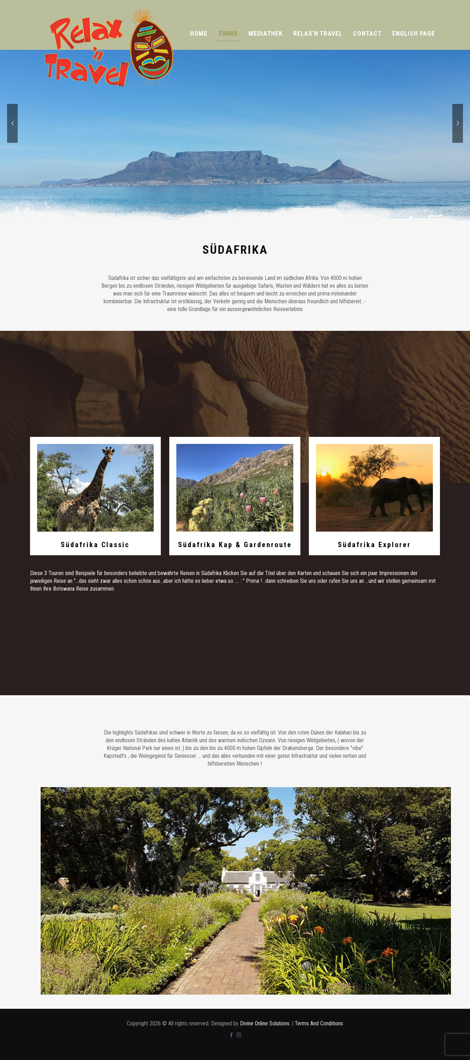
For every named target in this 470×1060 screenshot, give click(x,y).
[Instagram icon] (238, 1035)
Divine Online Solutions (264, 1023)
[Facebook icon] (231, 1035)
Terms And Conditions (319, 1023)
